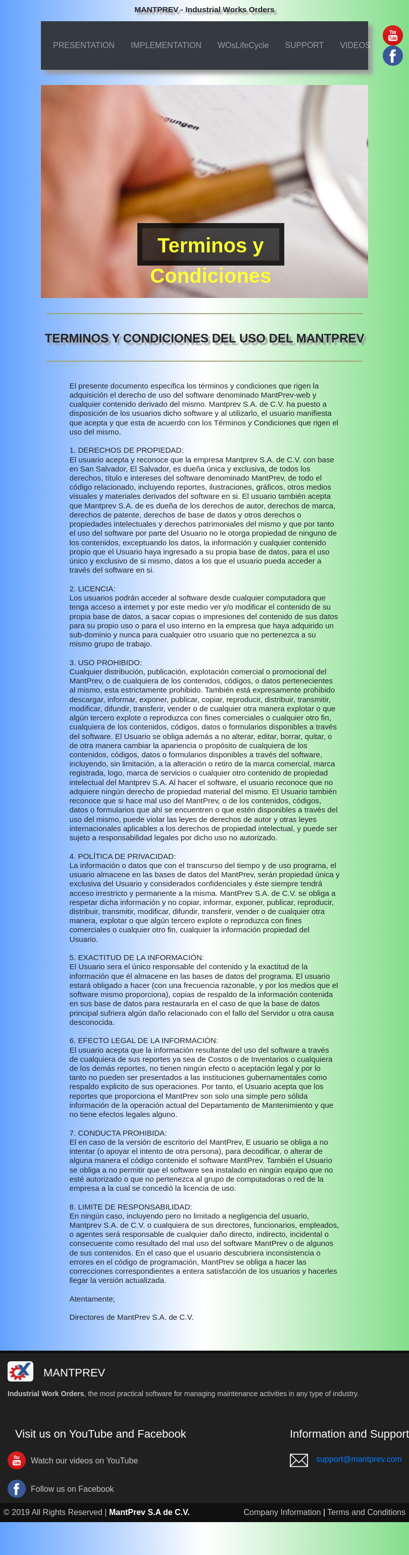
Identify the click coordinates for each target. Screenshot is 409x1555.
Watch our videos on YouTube (84, 1460)
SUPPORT (304, 45)
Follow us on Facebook (72, 1489)
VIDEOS (355, 45)
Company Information (282, 1512)
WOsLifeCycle (243, 45)
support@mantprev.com (359, 1459)
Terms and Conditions (366, 1512)
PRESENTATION (84, 45)
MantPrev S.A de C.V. (149, 1512)
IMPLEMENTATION (166, 45)
